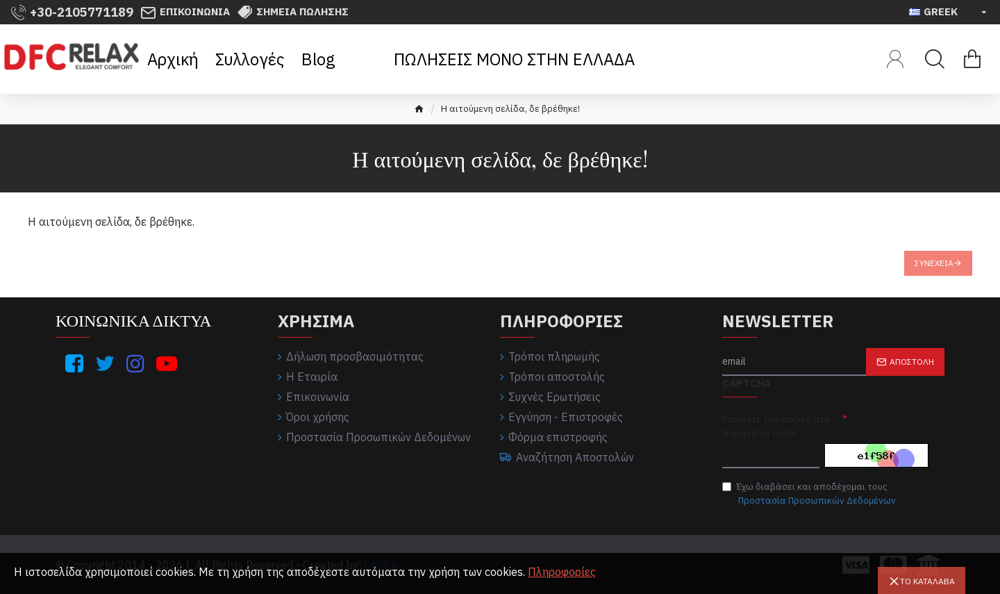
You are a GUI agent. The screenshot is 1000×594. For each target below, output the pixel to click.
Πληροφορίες (562, 572)
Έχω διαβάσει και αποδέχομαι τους (810, 494)
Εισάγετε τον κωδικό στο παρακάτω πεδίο (776, 426)
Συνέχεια (934, 263)
